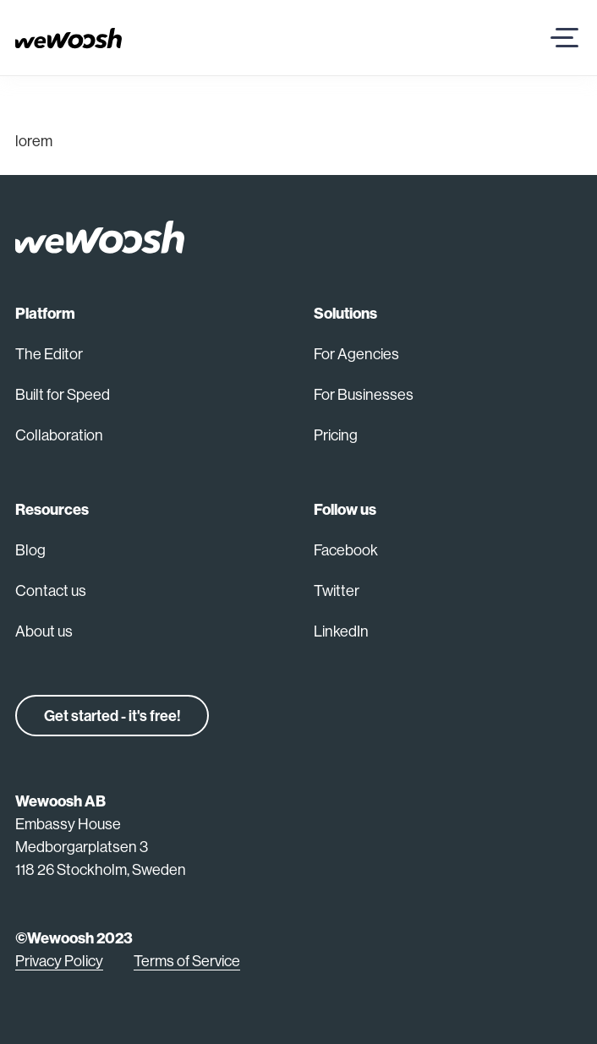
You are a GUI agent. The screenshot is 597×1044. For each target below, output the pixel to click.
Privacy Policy (59, 960)
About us (44, 631)
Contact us (50, 590)
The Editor (49, 353)
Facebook (346, 550)
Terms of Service (187, 960)
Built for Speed (62, 394)
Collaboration (59, 435)
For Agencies (356, 353)
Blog (30, 550)
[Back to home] (99, 236)
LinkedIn (341, 631)
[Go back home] (68, 36)
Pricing (336, 435)
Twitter (336, 590)
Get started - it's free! (112, 715)
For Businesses (364, 394)
